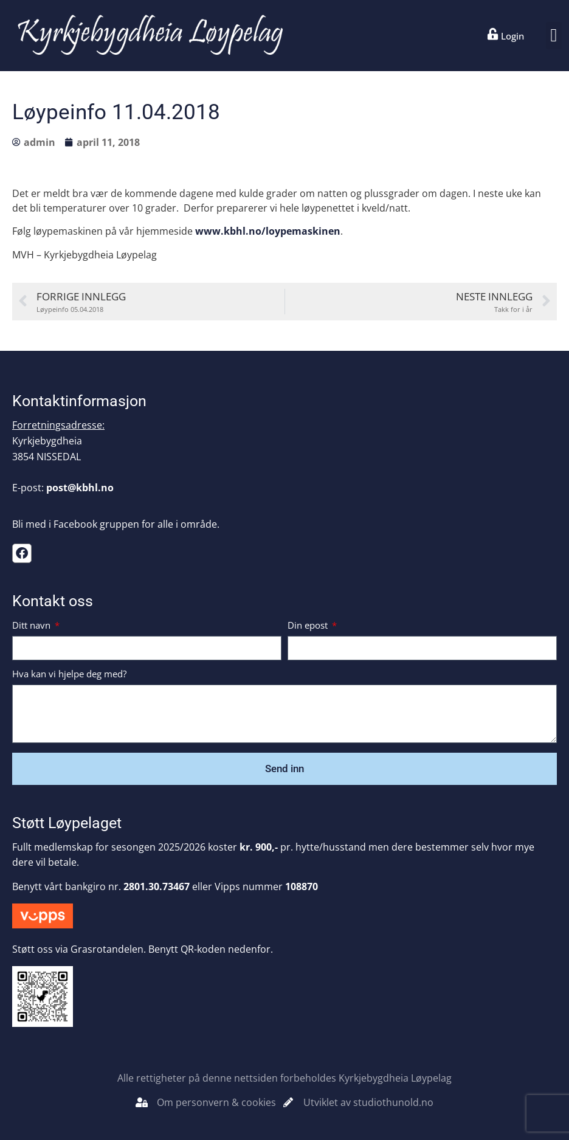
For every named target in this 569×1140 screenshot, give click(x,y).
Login (512, 36)
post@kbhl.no (80, 487)
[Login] (493, 34)
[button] (554, 35)
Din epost (309, 626)
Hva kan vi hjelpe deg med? (69, 674)
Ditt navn (32, 626)
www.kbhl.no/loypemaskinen (267, 231)
